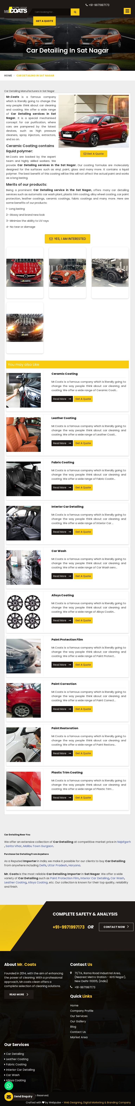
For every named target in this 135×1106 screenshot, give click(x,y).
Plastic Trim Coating (67, 772)
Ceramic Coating (65, 374)
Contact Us (78, 1032)
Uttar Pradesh (57, 865)
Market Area (79, 1037)
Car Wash (59, 551)
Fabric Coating (63, 462)
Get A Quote (44, 21)
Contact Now (116, 926)
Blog (73, 1027)
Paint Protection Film (67, 640)
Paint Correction (64, 684)
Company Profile (81, 1011)
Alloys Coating (63, 595)
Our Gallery (78, 1021)
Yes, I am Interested (67, 239)
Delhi (42, 865)
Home (8, 75)
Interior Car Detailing (67, 507)
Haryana (74, 865)
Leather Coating (64, 418)
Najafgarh (124, 842)
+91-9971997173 (97, 5)
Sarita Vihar (14, 846)
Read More (62, 399)
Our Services (79, 1016)
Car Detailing (14, 1054)
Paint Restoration (65, 728)
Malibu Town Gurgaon (38, 846)
